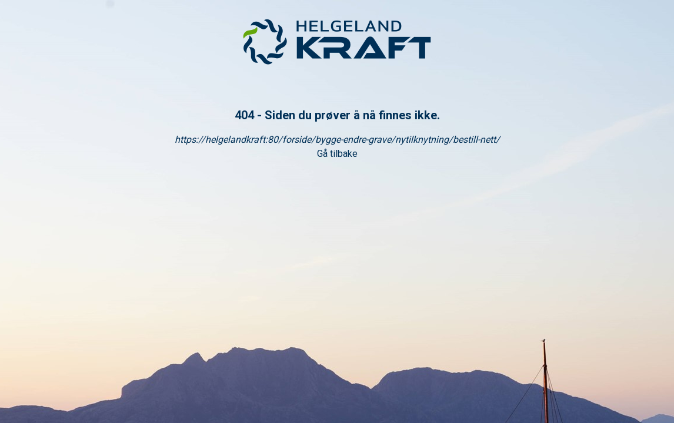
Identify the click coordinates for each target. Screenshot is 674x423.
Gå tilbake (337, 153)
